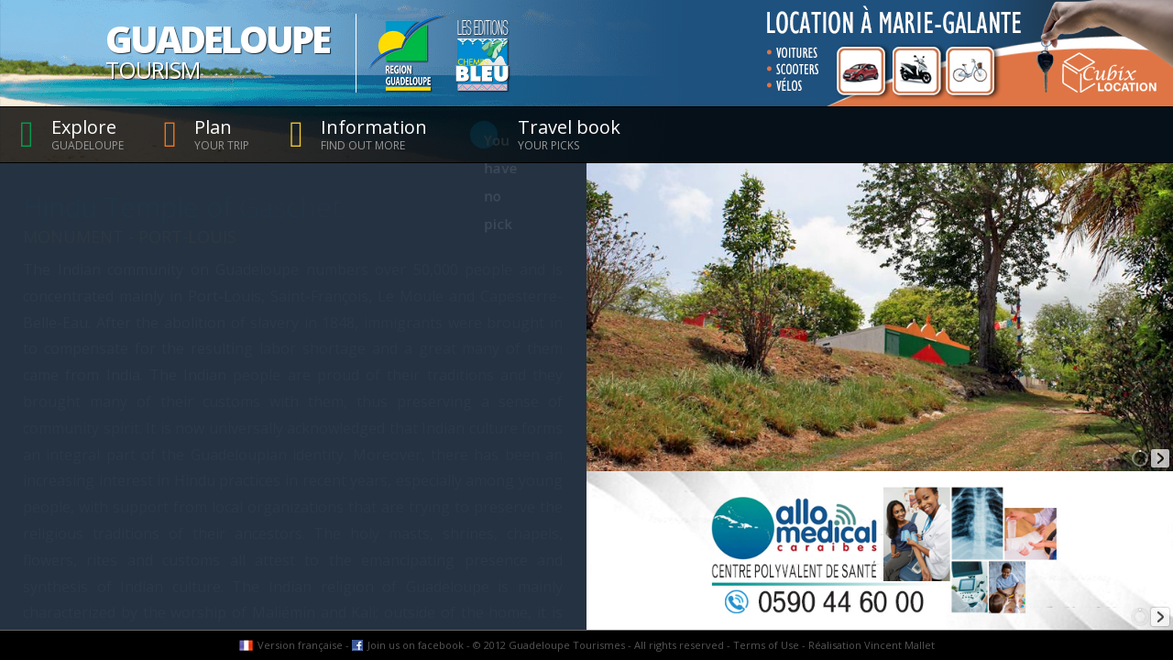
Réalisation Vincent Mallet (871, 645)
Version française (300, 645)
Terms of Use (766, 645)
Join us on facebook (415, 645)
